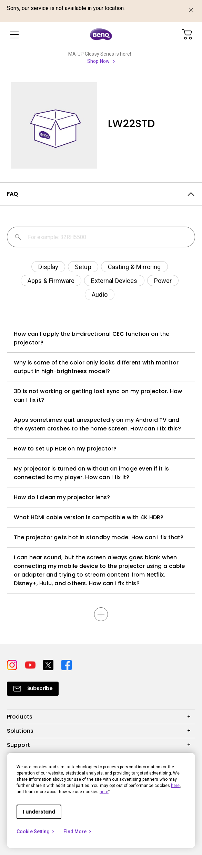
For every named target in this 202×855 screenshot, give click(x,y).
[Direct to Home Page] (101, 34)
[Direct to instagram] (13, 664)
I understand (39, 811)
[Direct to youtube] (31, 664)
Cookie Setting (36, 831)
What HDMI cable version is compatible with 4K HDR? (88, 517)
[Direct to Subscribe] (33, 689)
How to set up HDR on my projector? (65, 449)
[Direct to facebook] (66, 664)
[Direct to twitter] (49, 664)
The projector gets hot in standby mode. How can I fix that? (98, 537)
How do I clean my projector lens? (62, 497)
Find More (77, 831)
